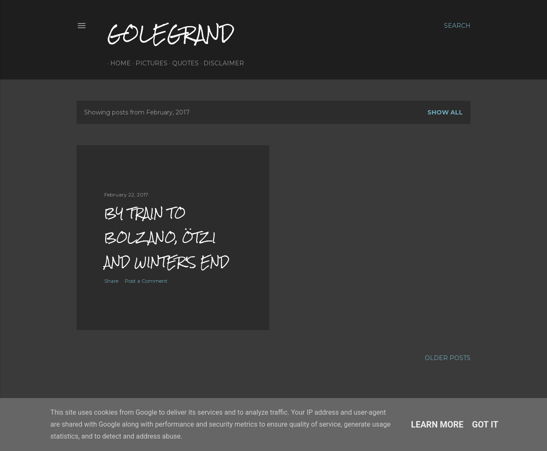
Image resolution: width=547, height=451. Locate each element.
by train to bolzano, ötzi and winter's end (166, 237)
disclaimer (220, 63)
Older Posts (448, 358)
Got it (485, 424)
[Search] (457, 25)
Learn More (437, 424)
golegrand (170, 33)
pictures (148, 63)
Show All (445, 112)
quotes (182, 63)
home (117, 63)
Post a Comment (146, 281)
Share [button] (111, 281)
